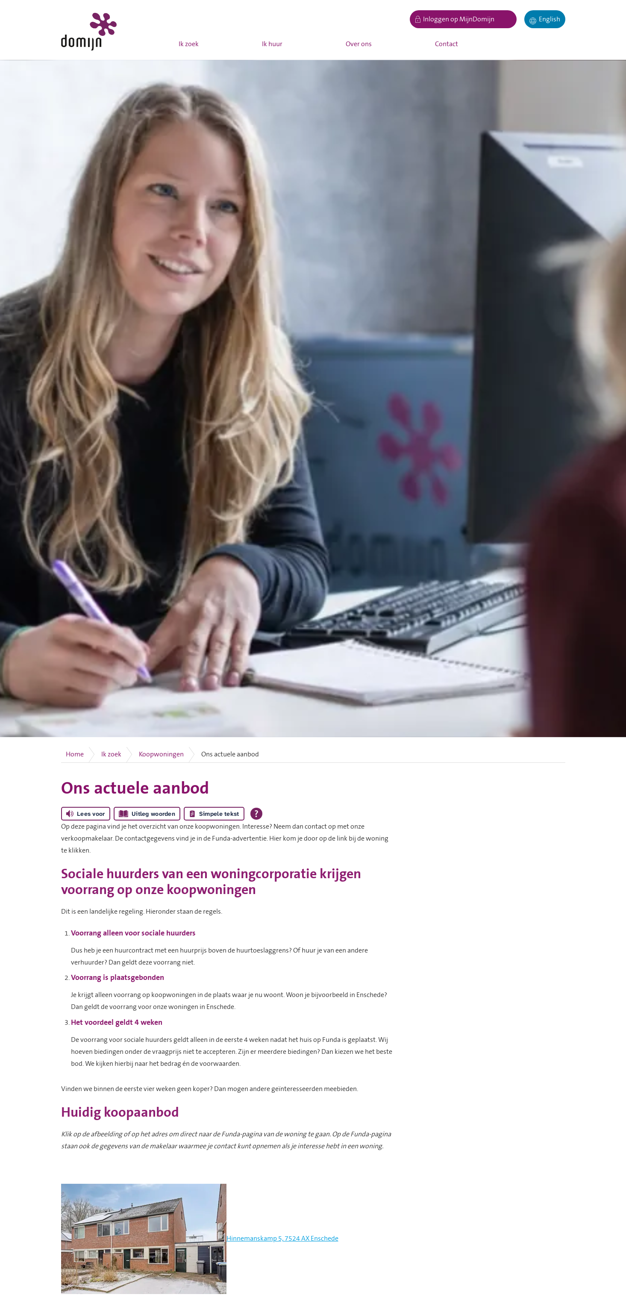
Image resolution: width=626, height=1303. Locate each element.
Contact (446, 44)
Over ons (359, 44)
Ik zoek (189, 44)
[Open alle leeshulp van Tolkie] (256, 814)
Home (75, 754)
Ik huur (272, 44)
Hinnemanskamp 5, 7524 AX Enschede (282, 1238)
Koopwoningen (161, 754)
